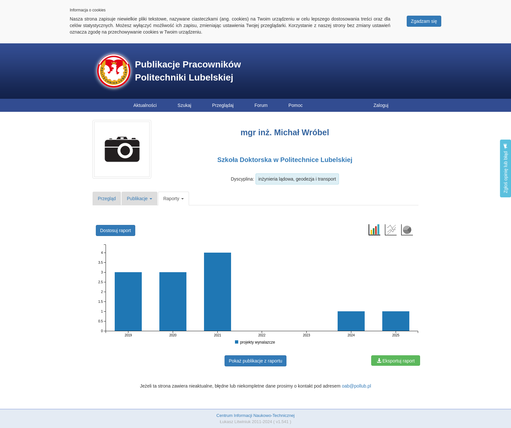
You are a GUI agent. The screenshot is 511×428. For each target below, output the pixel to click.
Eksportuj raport (396, 360)
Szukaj (184, 105)
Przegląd (107, 198)
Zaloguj (380, 105)
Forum (261, 105)
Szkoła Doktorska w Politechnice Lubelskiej (285, 159)
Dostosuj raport (115, 230)
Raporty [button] (173, 198)
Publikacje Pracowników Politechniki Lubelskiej (188, 70)
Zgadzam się (424, 21)
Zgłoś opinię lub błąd (505, 168)
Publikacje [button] (139, 198)
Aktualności (145, 105)
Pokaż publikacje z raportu (255, 360)
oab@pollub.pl (356, 386)
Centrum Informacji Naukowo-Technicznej (255, 415)
